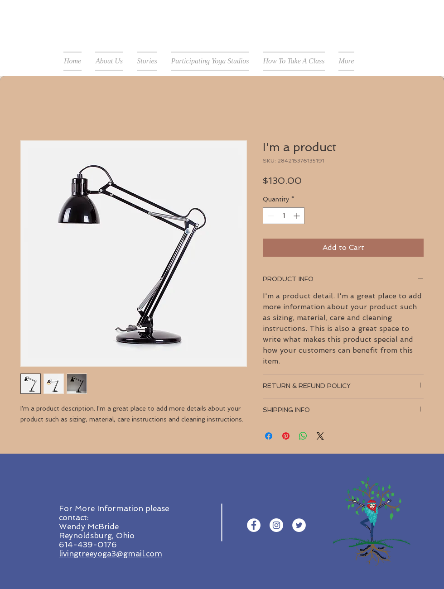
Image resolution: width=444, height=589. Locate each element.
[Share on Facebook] (268, 436)
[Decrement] (269, 216)
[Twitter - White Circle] (299, 525)
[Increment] (297, 216)
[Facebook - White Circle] (254, 525)
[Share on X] (320, 436)
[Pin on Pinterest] (285, 436)
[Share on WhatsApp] (303, 436)
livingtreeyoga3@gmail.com (110, 553)
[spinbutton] (283, 216)
